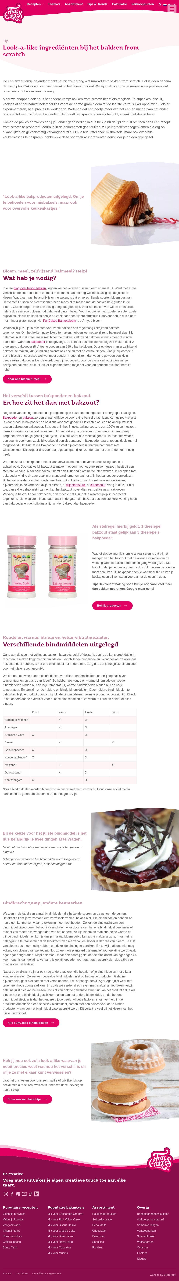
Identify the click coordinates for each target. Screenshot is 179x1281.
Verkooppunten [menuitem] (142, 4)
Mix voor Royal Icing (60, 1241)
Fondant (97, 1247)
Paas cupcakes (12, 1236)
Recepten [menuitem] (34, 4)
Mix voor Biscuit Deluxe (62, 1225)
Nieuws (141, 1258)
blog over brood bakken (30, 290)
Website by (163, 1274)
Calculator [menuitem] (119, 4)
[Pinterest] (18, 1194)
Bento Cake (10, 1247)
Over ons (142, 1247)
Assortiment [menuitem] (74, 4)
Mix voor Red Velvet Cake (64, 1219)
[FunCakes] (13, 13)
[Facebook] (12, 1194)
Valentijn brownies (14, 1213)
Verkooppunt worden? (150, 1219)
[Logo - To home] (160, 1161)
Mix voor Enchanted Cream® (66, 1213)
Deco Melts (99, 1225)
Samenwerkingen (148, 1225)
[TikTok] (30, 1194)
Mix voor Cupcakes (59, 1247)
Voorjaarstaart (11, 1225)
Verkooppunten (146, 1230)
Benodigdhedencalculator (153, 1213)
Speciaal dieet (146, 1236)
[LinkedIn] (37, 1194)
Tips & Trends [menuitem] (97, 4)
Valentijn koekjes (13, 1219)
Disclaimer (22, 1273)
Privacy (7, 1273)
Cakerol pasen (12, 1241)
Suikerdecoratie (102, 1219)
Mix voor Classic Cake (61, 1230)
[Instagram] (6, 1194)
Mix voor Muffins (58, 1253)
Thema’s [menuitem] (54, 4)
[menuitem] (169, 4)
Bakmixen (98, 1236)
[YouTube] (24, 1194)
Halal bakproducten (104, 1213)
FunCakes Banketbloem (59, 322)
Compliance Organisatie (46, 1273)
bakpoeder (38, 344)
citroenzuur (97, 487)
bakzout (28, 419)
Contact (142, 1253)
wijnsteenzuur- (76, 487)
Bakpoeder (10, 419)
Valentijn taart (11, 1230)
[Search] (160, 4)
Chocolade (99, 1230)
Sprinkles (98, 1241)
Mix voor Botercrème (60, 1236)
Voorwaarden (145, 1241)
